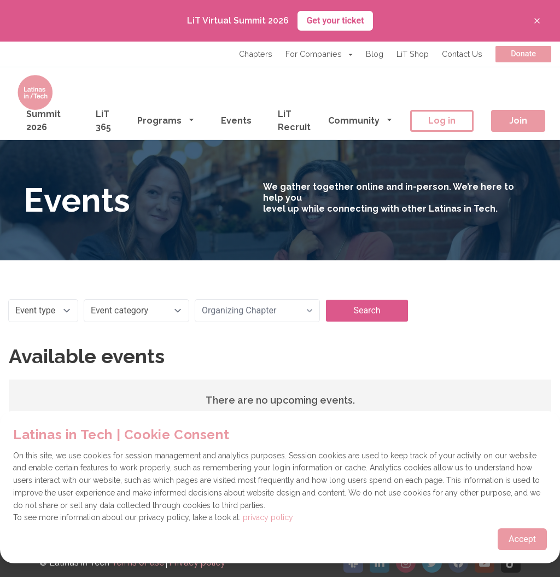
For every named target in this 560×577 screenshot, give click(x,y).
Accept (522, 539)
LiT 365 (103, 120)
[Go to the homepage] (35, 92)
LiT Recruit (294, 120)
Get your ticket (335, 20)
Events (236, 120)
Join (518, 120)
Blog (374, 54)
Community (360, 120)
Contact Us (462, 54)
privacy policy (268, 517)
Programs (166, 120)
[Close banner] (537, 20)
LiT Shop (412, 54)
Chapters (255, 54)
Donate (523, 54)
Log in (442, 120)
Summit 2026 (43, 120)
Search (366, 310)
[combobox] (257, 311)
